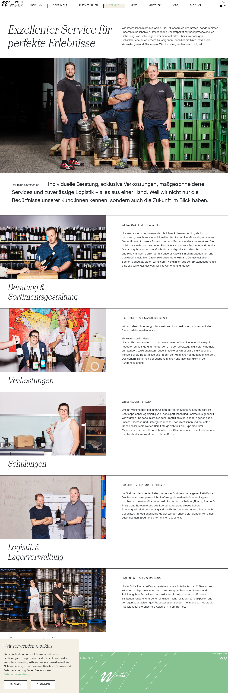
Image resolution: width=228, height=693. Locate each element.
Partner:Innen (88, 5)
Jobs (175, 5)
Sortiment (60, 5)
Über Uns (36, 5)
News (133, 5)
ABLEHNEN (15, 684)
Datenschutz (84, 658)
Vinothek (155, 5)
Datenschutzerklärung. (17, 674)
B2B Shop (196, 5)
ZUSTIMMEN (43, 684)
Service (114, 5)
